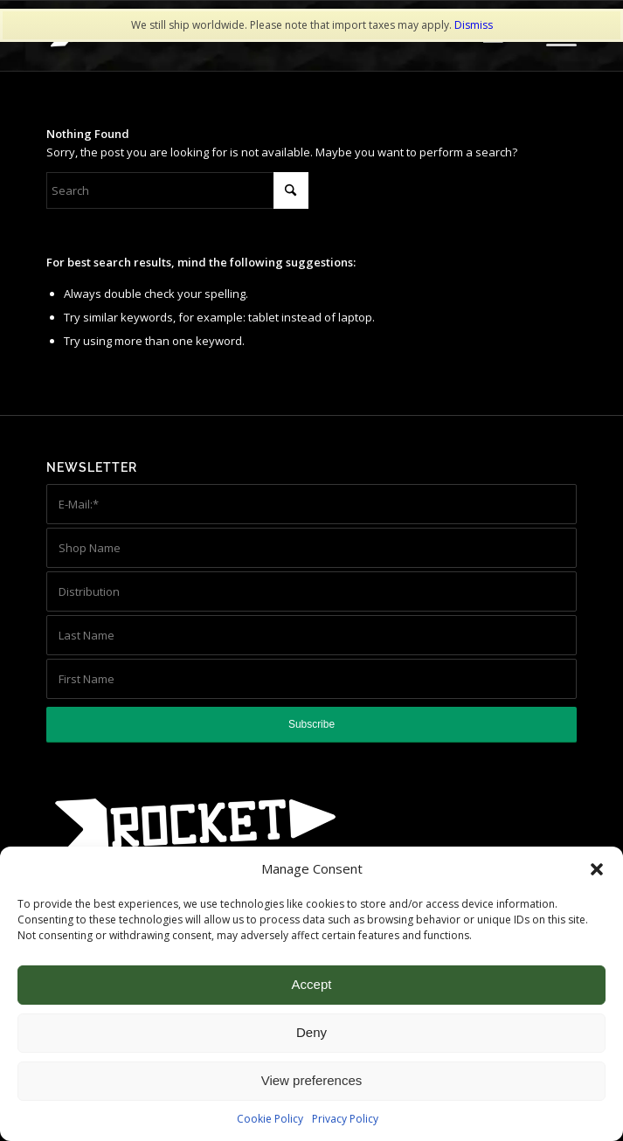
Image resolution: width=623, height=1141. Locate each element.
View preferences (312, 1080)
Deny (311, 1032)
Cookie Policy (270, 1118)
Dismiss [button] (473, 24)
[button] (597, 869)
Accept (312, 984)
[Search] (177, 190)
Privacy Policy (345, 1118)
